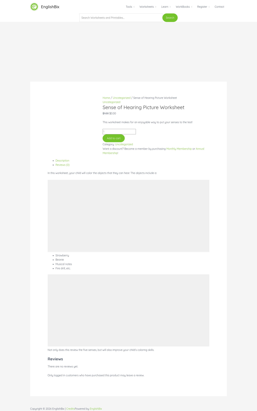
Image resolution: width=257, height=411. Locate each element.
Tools (129, 6)
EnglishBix (50, 6)
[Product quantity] (119, 131)
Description (62, 160)
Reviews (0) (63, 164)
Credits (70, 408)
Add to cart (113, 138)
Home (106, 97)
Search (170, 17)
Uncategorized (121, 97)
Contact (219, 6)
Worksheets (146, 6)
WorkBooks (183, 6)
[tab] (132, 160)
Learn (164, 6)
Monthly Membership (179, 148)
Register (202, 6)
